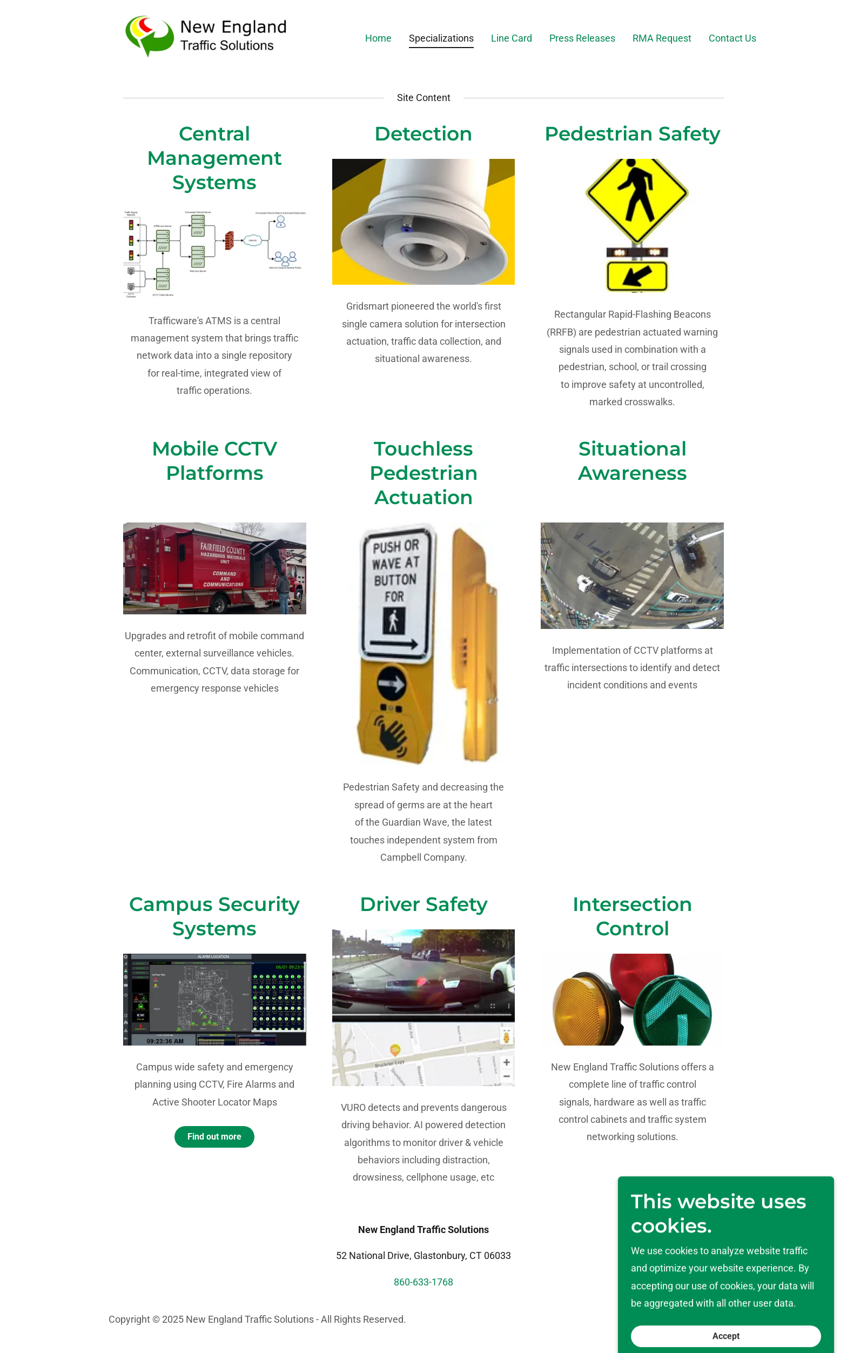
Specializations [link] (441, 38)
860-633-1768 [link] (423, 1282)
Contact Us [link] (732, 38)
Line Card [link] (511, 38)
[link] (207, 36)
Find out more (214, 1136)
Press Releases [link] (582, 38)
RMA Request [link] (662, 38)
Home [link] (378, 38)
